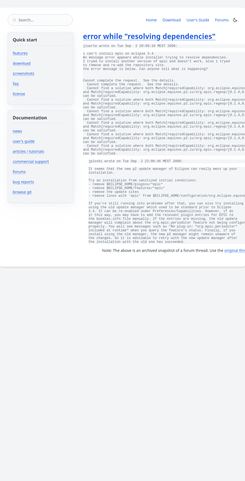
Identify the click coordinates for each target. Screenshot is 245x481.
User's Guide (197, 19)
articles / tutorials (28, 151)
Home (151, 19)
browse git (39, 192)
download (22, 63)
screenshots (23, 73)
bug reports (40, 181)
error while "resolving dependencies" (149, 36)
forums (36, 171)
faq (16, 83)
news (17, 131)
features (20, 53)
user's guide (24, 141)
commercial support (31, 161)
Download (172, 19)
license (19, 93)
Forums (223, 19)
